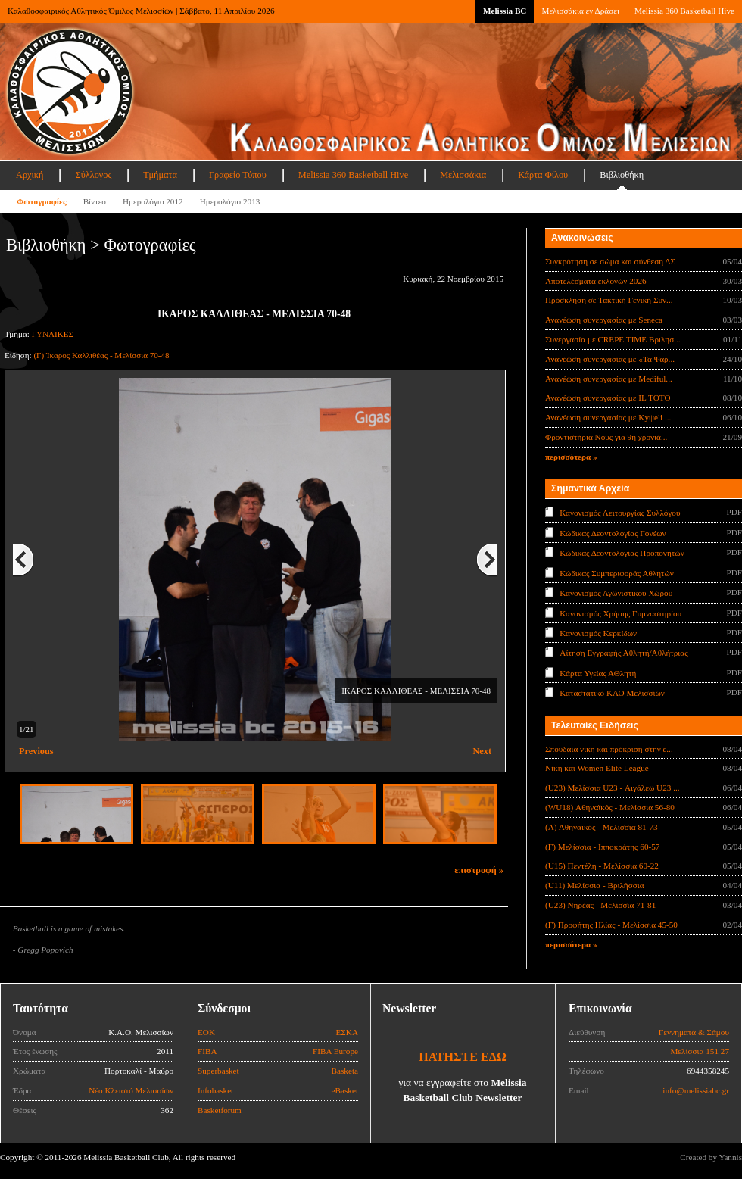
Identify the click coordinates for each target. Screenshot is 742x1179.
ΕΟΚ (206, 1032)
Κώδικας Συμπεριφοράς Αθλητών (617, 572)
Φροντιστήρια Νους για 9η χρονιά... (606, 436)
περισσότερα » (571, 456)
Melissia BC (505, 10)
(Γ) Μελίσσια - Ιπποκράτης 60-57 (602, 846)
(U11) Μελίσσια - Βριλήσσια (594, 885)
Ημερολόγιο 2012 (153, 201)
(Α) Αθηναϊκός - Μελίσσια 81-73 (601, 826)
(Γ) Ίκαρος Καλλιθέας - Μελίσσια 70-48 (101, 355)
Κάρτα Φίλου (543, 175)
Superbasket (218, 1070)
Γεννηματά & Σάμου (694, 1032)
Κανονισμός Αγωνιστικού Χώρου (616, 592)
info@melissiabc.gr (695, 1090)
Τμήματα (160, 175)
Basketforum (220, 1110)
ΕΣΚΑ (346, 1032)
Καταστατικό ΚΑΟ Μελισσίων (612, 692)
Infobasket (215, 1090)
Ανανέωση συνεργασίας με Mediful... (608, 378)
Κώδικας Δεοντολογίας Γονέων (613, 532)
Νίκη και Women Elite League (597, 767)
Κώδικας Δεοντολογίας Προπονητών (622, 552)
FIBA (207, 1051)
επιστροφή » (479, 870)
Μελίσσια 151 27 (699, 1051)
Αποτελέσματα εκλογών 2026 (596, 280)
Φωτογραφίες (42, 201)
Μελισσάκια (463, 175)
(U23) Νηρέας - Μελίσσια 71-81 (600, 904)
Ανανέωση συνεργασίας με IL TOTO (607, 397)
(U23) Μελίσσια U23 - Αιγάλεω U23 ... (612, 787)
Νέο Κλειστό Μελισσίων (131, 1090)
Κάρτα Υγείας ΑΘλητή (598, 673)
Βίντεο (94, 201)
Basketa (345, 1070)
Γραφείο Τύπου (238, 175)
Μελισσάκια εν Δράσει (580, 10)
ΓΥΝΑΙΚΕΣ (52, 333)
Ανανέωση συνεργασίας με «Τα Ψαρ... (610, 358)
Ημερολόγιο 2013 (230, 201)
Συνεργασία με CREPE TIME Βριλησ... (613, 339)
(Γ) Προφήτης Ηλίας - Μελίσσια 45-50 (611, 924)
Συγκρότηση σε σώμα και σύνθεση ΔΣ (610, 261)
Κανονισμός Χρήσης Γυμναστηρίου (620, 612)
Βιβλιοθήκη (622, 175)
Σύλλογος (93, 175)
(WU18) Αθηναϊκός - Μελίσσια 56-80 (610, 807)
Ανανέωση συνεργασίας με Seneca (603, 319)
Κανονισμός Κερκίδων (598, 633)
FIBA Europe (335, 1051)
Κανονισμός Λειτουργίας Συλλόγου (620, 512)
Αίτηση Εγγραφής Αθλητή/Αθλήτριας (623, 652)
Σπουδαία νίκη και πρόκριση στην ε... (609, 748)
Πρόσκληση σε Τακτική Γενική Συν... (608, 299)
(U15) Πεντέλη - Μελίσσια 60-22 (602, 865)
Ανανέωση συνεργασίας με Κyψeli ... (608, 417)
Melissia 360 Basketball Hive (684, 10)
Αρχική (29, 175)
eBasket (345, 1090)
